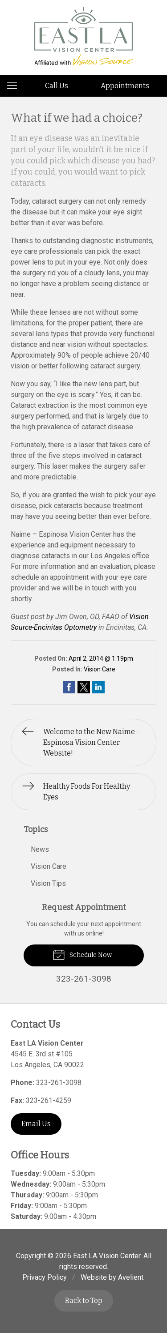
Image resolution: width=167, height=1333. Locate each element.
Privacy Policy (44, 1277)
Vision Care (99, 669)
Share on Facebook (69, 687)
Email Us (36, 1123)
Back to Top (83, 1300)
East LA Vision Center (106, 1256)
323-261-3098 (58, 1082)
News (40, 849)
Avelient (130, 1277)
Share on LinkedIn (98, 687)
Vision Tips (48, 883)
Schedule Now (82, 954)
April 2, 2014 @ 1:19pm (101, 658)
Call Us (56, 85)
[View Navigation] (15, 86)
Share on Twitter (83, 687)
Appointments (125, 85)
